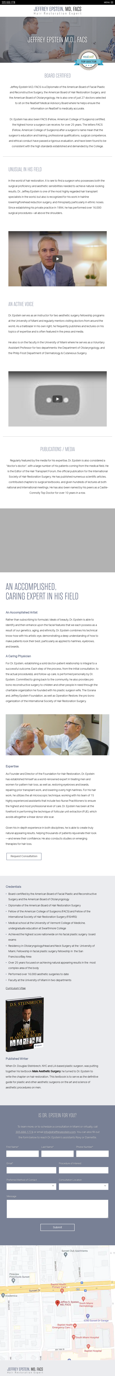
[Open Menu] (111, 2)
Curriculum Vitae (16, 988)
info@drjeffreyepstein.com (60, 1132)
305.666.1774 (8, 2)
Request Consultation (24, 856)
